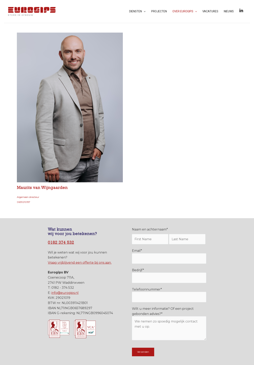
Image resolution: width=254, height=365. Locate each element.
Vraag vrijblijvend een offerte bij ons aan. (80, 262)
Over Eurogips (184, 11)
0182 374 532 (61, 242)
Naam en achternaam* (150, 229)
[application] (143, 11)
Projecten (159, 11)
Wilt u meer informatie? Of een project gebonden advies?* (169, 324)
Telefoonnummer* (169, 295)
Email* (169, 256)
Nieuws (229, 11)
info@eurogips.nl (65, 293)
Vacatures (210, 11)
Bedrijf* (169, 275)
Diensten (137, 11)
